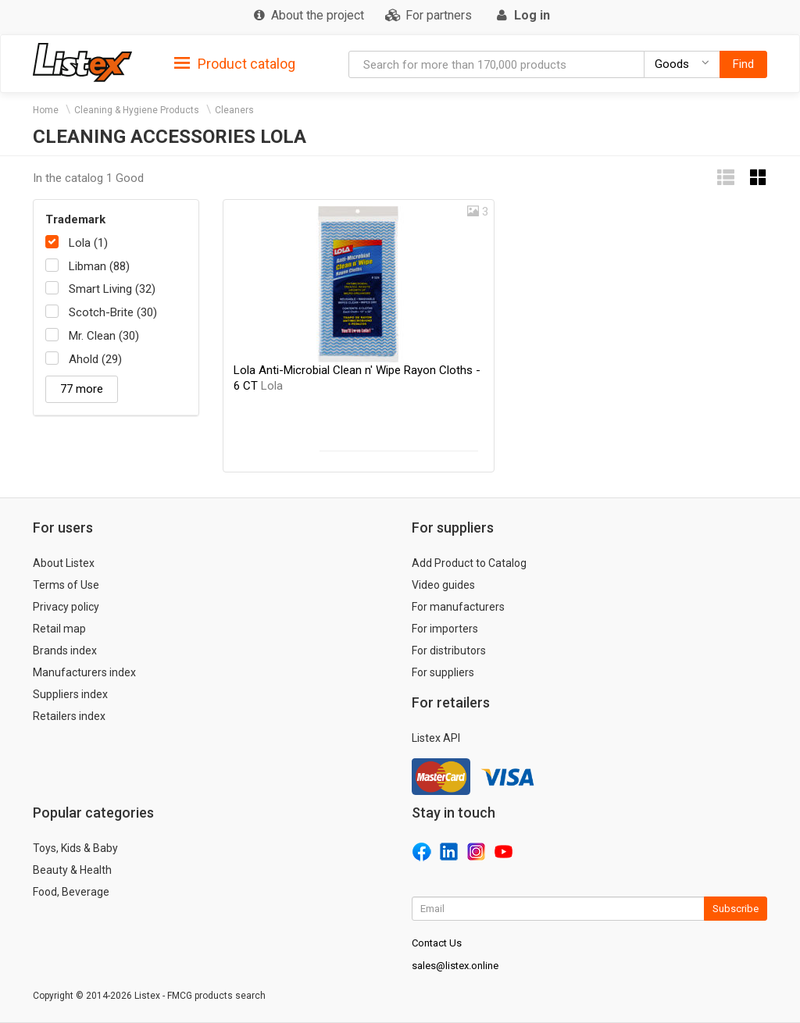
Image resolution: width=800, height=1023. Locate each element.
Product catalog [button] (234, 64)
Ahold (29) (95, 359)
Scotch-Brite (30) (113, 312)
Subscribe (735, 908)
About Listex (64, 563)
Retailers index (69, 716)
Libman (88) (99, 266)
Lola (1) (88, 243)
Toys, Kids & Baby (75, 848)
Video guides (443, 585)
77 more (81, 389)
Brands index (65, 650)
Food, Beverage (71, 892)
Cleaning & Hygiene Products (136, 110)
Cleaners (234, 110)
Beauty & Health (72, 870)
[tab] (234, 62)
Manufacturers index (84, 672)
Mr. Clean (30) (104, 336)
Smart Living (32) (112, 289)
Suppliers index (70, 694)
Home (46, 110)
